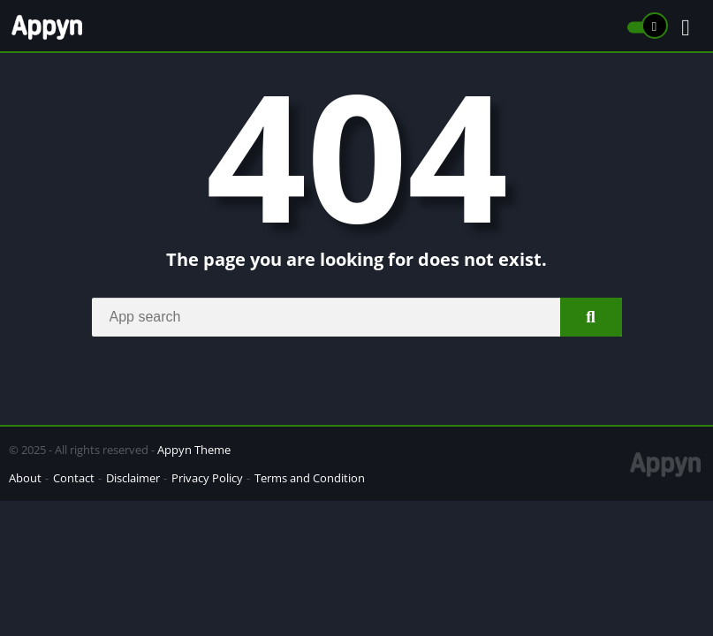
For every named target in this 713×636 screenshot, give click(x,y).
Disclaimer (133, 478)
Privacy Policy (207, 478)
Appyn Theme (194, 450)
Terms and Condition (309, 478)
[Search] (357, 317)
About (25, 478)
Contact (74, 478)
